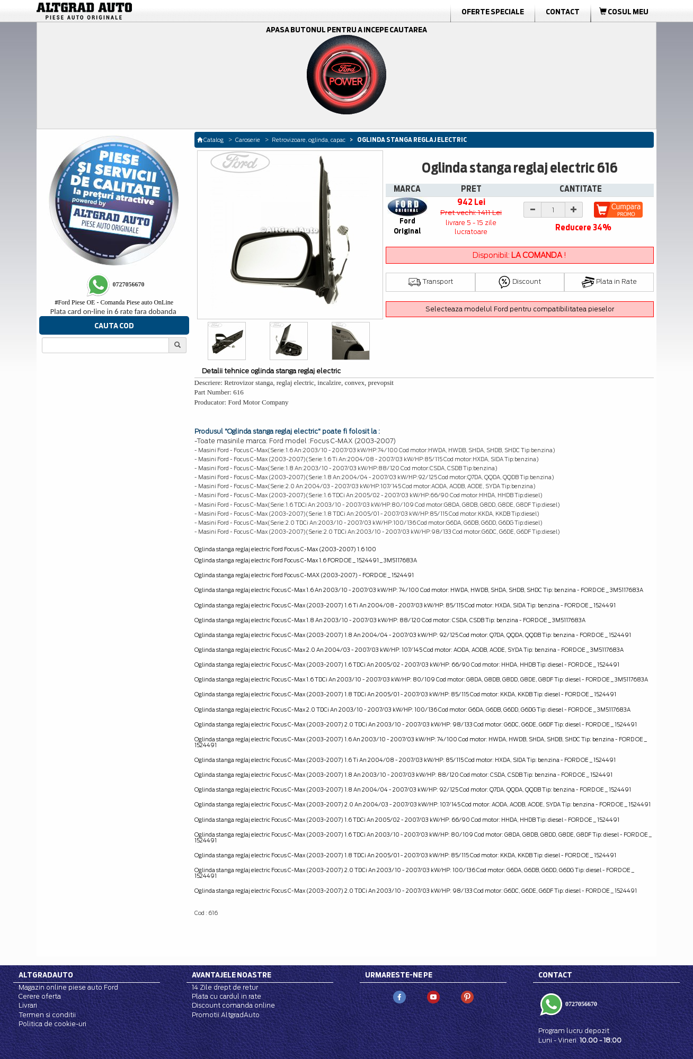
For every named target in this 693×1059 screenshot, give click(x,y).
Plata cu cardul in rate (226, 996)
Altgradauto (46, 975)
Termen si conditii (47, 1015)
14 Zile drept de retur (225, 987)
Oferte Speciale (492, 11)
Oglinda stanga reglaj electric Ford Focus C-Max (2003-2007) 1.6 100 (285, 549)
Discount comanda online (233, 1005)
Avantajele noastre (231, 975)
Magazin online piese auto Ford (68, 987)
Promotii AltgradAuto (226, 1015)
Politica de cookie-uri (52, 1024)
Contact (563, 11)
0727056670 (580, 1004)
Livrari (28, 1005)
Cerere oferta (40, 996)
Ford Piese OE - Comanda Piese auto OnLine (114, 302)
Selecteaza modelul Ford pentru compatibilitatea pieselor (519, 309)
